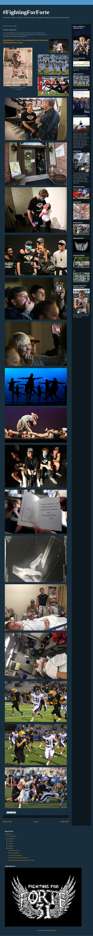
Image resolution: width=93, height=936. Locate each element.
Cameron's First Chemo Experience (18, 858)
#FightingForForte (26, 12)
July (9, 841)
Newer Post (7, 822)
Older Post (64, 822)
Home (36, 822)
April (9, 848)
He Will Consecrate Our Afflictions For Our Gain (21, 860)
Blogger (54, 930)
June (9, 843)
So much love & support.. (15, 855)
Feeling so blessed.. (13, 853)
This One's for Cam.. (13, 850)
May (9, 846)
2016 (8, 834)
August (10, 838)
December (11, 836)
